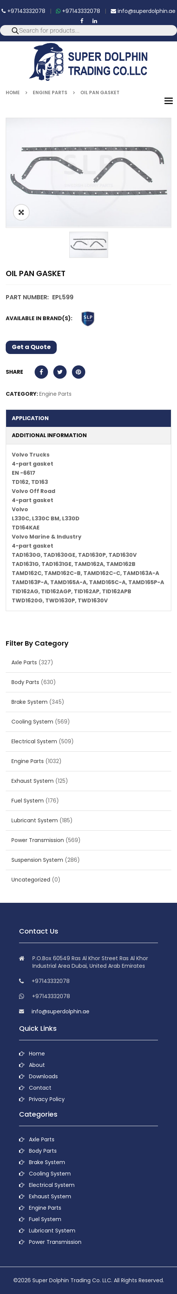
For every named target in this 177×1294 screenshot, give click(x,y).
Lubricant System (34, 820)
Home (13, 92)
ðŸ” (21, 212)
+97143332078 (23, 11)
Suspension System (37, 860)
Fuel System (27, 800)
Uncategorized (30, 879)
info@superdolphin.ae (143, 11)
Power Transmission (37, 840)
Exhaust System (32, 781)
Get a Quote (31, 347)
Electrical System (34, 741)
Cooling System (32, 721)
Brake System (29, 702)
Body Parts (25, 682)
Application (30, 418)
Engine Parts (50, 92)
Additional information (49, 435)
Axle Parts (24, 662)
